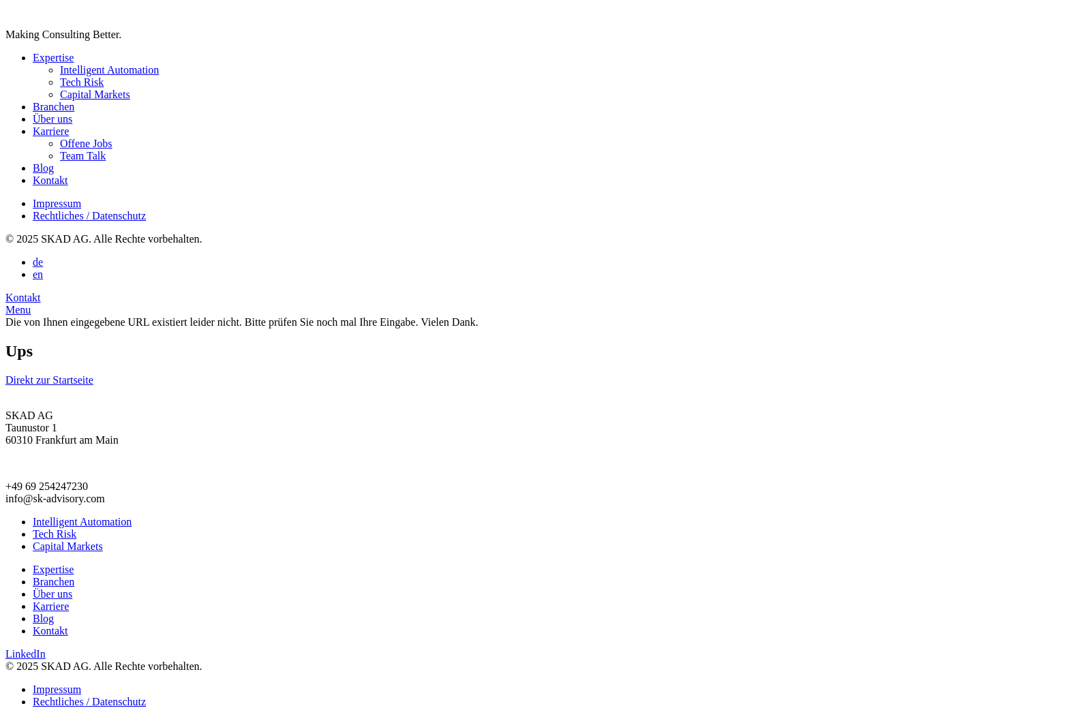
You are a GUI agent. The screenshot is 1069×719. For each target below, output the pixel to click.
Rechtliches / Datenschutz (89, 215)
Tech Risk (82, 82)
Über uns (52, 119)
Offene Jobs (86, 143)
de (38, 262)
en (38, 274)
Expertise (53, 57)
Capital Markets (95, 94)
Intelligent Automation (109, 70)
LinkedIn (25, 654)
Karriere (51, 131)
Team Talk (83, 156)
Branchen (53, 106)
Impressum (57, 203)
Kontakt (50, 180)
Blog (43, 168)
